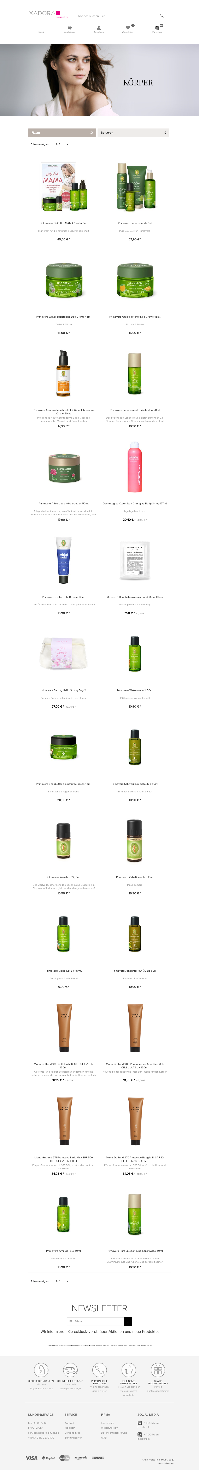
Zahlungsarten (73, 1437)
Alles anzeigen (39, 144)
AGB (104, 1437)
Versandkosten (166, 1463)
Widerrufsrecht (109, 1428)
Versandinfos (72, 1433)
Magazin (70, 1428)
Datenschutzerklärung (114, 1433)
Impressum (107, 1423)
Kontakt (69, 1423)
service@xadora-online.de (43, 1433)
